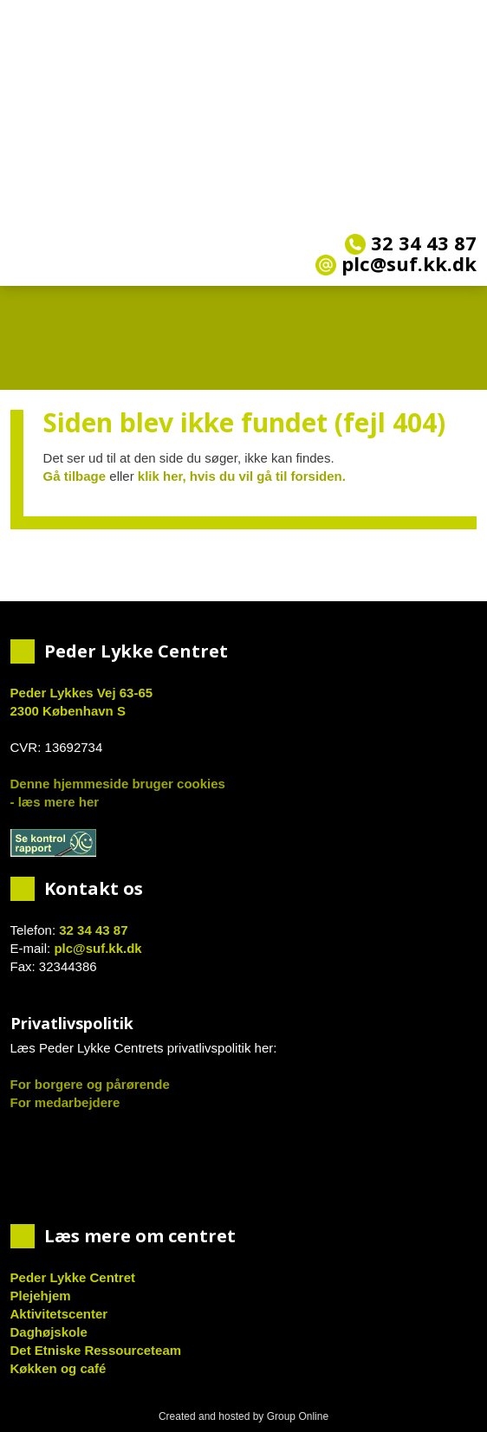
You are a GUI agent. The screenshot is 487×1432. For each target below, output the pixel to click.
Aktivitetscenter (59, 1313)
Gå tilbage (75, 476)
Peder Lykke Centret (73, 1277)
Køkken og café (58, 1368)
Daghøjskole (49, 1332)
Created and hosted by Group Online (243, 1416)
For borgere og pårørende (90, 1084)
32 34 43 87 (411, 243)
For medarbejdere (65, 1102)
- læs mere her (55, 801)
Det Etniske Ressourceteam (96, 1350)
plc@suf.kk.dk (97, 948)
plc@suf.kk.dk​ (396, 263)
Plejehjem (40, 1295)
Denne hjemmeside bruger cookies (117, 783)
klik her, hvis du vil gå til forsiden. (242, 476)
